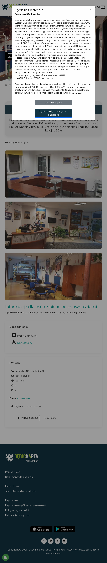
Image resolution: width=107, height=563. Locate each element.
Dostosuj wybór (53, 102)
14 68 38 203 (75, 93)
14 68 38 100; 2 (55, 87)
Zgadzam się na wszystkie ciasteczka (53, 113)
